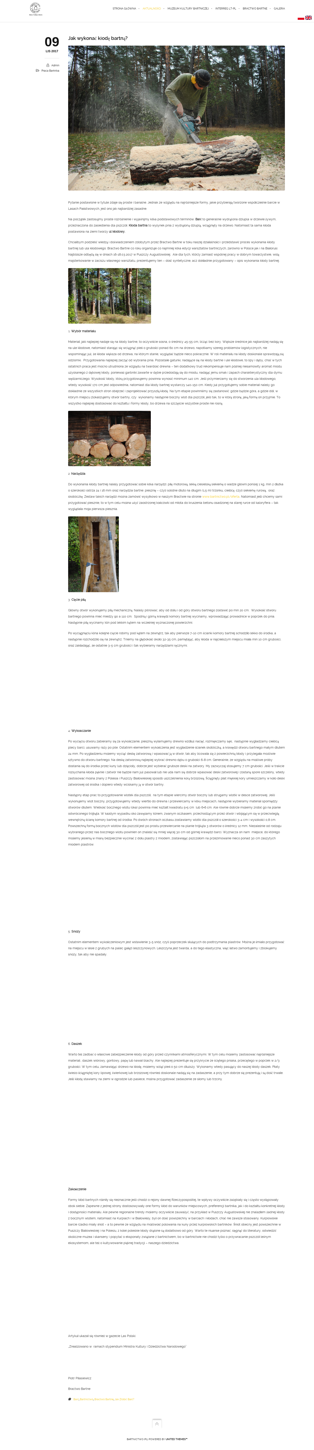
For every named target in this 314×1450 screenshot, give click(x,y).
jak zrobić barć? (124, 1399)
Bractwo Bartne (104, 1399)
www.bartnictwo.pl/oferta (220, 496)
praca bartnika (50, 70)
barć (76, 1399)
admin (55, 65)
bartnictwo (86, 1399)
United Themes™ (176, 1439)
